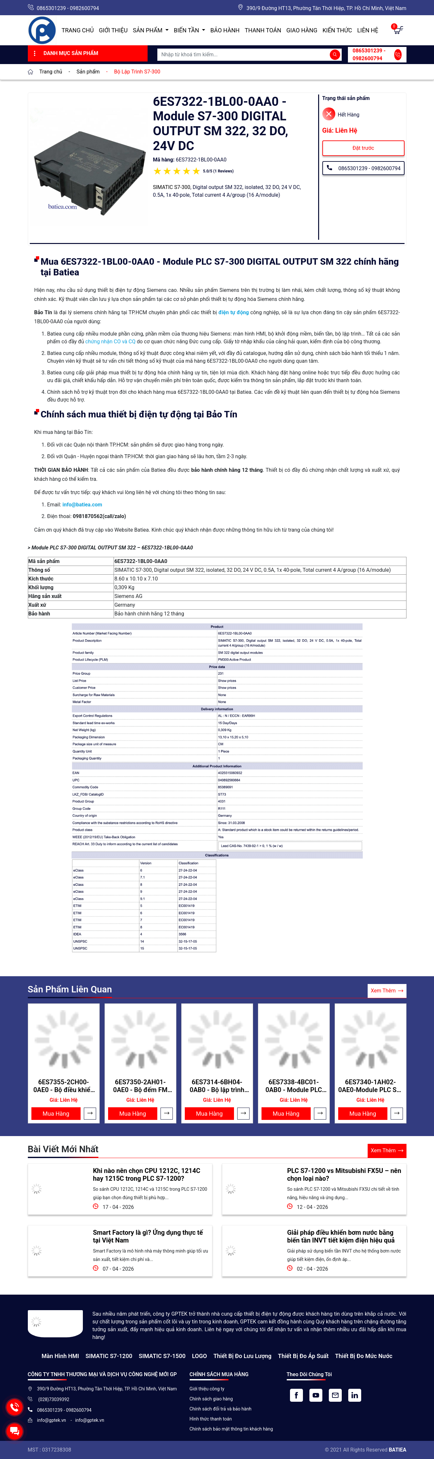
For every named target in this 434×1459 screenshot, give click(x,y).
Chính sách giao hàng (211, 1398)
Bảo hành (224, 30)
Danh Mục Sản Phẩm (65, 53)
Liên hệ (367, 30)
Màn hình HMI (60, 1356)
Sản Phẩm (148, 30)
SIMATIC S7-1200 (108, 1356)
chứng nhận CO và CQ (110, 341)
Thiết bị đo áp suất (303, 1356)
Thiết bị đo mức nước (363, 1356)
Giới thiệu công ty (207, 1388)
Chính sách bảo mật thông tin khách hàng (231, 1428)
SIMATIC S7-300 (172, 187)
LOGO (199, 1356)
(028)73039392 (53, 1399)
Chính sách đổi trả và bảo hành (220, 1408)
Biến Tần (187, 30)
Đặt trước (363, 148)
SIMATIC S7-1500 (162, 1356)
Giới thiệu (113, 30)
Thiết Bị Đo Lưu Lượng (242, 1356)
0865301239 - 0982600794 (68, 8)
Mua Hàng (56, 1113)
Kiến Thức (337, 30)
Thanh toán (263, 30)
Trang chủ (77, 30)
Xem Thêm (387, 991)
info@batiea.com (82, 505)
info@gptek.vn (52, 1420)
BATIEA (397, 1450)
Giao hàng (301, 30)
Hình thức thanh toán (211, 1418)
